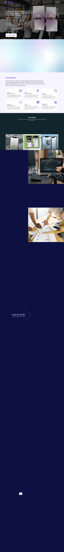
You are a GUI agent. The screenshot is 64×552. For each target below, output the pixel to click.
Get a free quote (11, 35)
